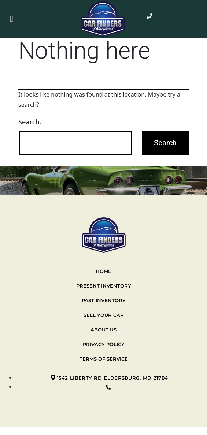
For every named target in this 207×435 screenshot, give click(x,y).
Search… (31, 121)
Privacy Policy (104, 344)
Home (103, 271)
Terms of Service (104, 359)
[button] (11, 19)
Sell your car (104, 315)
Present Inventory (103, 286)
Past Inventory (104, 300)
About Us (103, 330)
